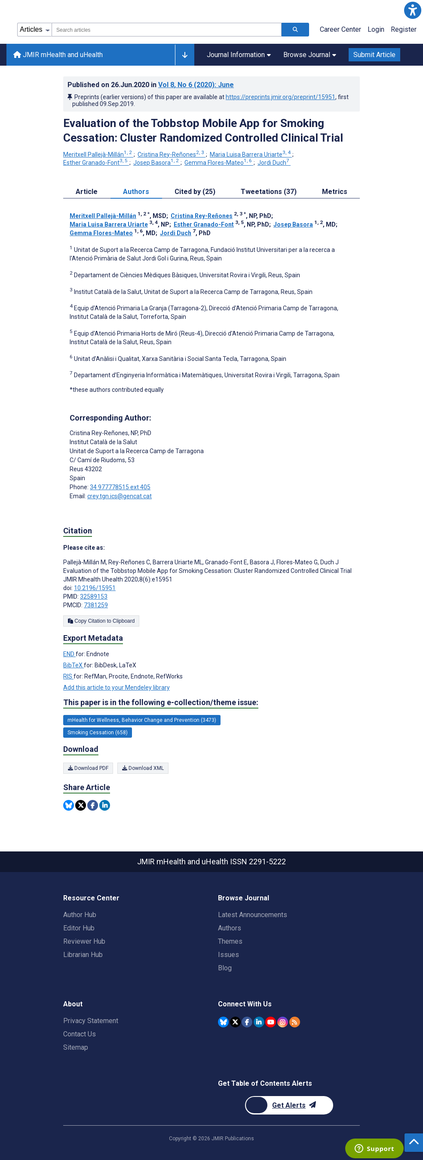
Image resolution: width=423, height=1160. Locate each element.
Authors (229, 928)
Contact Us (79, 1034)
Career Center (340, 29)
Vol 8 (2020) (196, 85)
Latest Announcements (252, 915)
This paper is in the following (160, 702)
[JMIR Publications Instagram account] (282, 1022)
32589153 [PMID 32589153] (93, 596)
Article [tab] (87, 192)
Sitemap (75, 1047)
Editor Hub (79, 928)
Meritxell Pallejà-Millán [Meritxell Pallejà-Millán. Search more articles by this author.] (98, 154)
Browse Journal (309, 55)
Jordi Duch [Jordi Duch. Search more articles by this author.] (274, 162)
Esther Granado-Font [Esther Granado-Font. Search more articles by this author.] (96, 162)
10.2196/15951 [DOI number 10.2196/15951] (95, 588)
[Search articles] (295, 29)
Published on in (150, 85)
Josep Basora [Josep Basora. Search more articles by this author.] (156, 162)
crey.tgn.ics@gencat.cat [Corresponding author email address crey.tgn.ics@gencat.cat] (119, 496)
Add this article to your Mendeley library (116, 687)
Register (404, 29)
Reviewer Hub (84, 941)
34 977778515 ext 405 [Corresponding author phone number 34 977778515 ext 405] (120, 487)
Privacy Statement (90, 1021)
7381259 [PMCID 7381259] (96, 605)
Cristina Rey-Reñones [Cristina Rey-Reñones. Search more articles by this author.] (171, 154)
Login (376, 29)
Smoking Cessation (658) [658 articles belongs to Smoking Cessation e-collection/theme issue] (97, 733)
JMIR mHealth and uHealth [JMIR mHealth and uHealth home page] (58, 55)
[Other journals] (184, 55)
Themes (230, 941)
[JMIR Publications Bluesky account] (223, 1022)
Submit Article (374, 55)
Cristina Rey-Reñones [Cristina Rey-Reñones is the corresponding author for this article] (110, 433)
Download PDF (88, 768)
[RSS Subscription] (294, 1022)
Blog (225, 968)
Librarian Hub (83, 955)
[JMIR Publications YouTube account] (270, 1022)
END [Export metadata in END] (69, 654)
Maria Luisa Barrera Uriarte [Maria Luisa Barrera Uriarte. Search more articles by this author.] (251, 154)
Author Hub (79, 915)
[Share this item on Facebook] (92, 805)
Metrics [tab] (334, 192)
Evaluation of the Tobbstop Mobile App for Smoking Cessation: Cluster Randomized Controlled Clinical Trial (203, 130)
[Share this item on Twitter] (80, 805)
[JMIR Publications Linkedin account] (259, 1022)
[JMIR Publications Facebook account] (247, 1022)
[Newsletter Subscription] (289, 1105)
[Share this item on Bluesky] (68, 805)
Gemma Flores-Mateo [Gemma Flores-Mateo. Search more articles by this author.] (218, 162)
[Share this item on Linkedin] (104, 805)
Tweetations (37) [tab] (269, 192)
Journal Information (239, 55)
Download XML (143, 768)
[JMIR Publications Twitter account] (235, 1022)
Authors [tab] (136, 192)
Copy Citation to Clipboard (101, 621)
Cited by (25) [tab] (195, 192)
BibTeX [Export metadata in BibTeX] (73, 665)
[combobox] (167, 29)
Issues (228, 955)
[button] (412, 10)
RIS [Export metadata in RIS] (68, 676)
